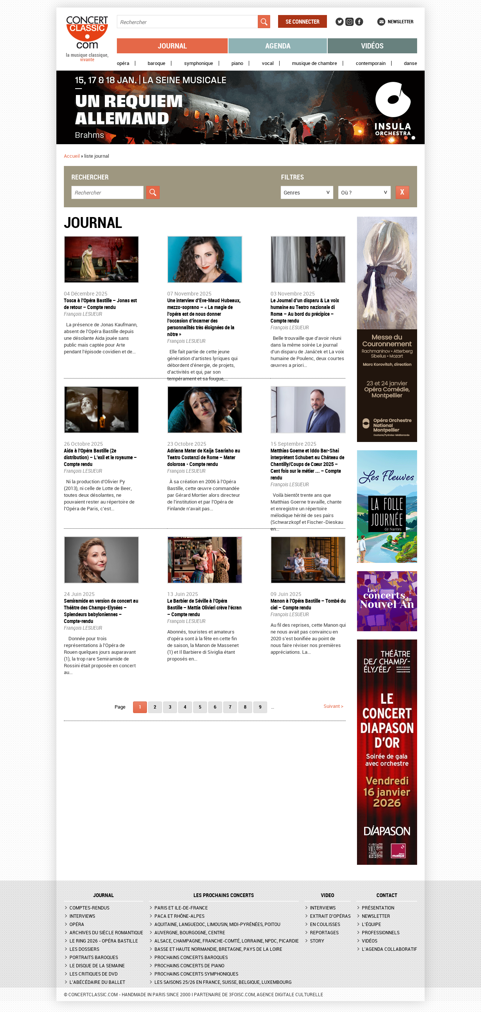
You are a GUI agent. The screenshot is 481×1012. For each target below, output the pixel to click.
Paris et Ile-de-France (181, 908)
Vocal (268, 63)
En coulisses (325, 924)
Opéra (123, 63)
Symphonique (198, 63)
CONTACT (387, 895)
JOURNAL (103, 895)
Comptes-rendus (89, 908)
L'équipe (371, 924)
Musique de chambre (314, 63)
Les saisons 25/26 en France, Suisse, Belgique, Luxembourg (223, 982)
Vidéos (372, 46)
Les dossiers (84, 949)
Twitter (340, 22)
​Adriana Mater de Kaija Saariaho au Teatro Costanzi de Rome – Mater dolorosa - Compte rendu (203, 457)
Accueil (72, 155)
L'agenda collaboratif (389, 949)
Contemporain (371, 63)
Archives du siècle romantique (106, 932)
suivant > (333, 706)
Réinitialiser (402, 192)
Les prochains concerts (224, 895)
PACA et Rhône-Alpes (179, 916)
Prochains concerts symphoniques (196, 974)
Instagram (349, 22)
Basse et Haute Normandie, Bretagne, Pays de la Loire (218, 949)
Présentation (378, 908)
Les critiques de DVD (94, 974)
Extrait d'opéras (330, 916)
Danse (410, 63)
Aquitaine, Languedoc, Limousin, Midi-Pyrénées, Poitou (217, 924)
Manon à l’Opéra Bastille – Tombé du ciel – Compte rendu (308, 604)
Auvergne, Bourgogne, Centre (189, 932)
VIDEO (327, 895)
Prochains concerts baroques (191, 957)
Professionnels (380, 932)
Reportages (324, 932)
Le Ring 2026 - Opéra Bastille (104, 941)
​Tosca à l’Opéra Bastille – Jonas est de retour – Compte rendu (100, 304)
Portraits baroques (94, 957)
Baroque (156, 63)
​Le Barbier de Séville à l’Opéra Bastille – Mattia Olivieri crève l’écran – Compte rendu (204, 607)
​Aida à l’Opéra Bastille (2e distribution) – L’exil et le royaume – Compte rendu (100, 457)
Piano (237, 63)
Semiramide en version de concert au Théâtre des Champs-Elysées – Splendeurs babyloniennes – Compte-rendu (101, 610)
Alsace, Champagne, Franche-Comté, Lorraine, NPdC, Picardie (226, 941)
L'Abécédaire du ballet (97, 982)
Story (317, 941)
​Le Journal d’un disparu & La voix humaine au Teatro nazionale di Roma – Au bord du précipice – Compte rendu (305, 310)
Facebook (359, 22)
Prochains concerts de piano (189, 965)
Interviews (82, 916)
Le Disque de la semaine (97, 965)
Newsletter (400, 21)
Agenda (277, 46)
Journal (172, 46)
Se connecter (302, 21)
